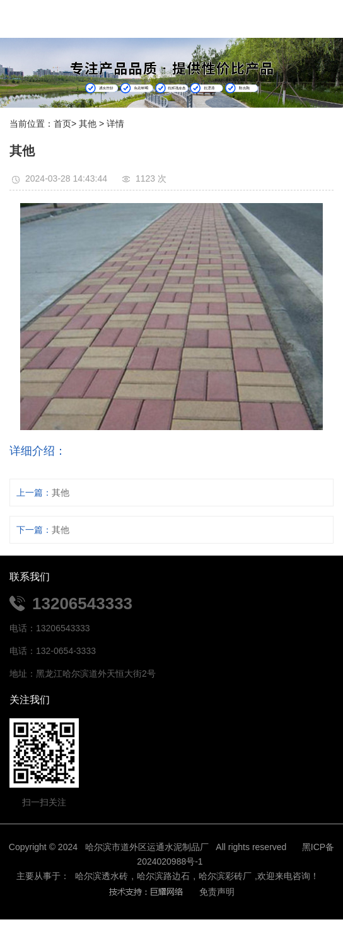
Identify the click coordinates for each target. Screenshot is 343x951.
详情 (115, 124)
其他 (87, 124)
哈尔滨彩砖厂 (225, 876)
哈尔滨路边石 (163, 876)
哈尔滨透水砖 (100, 876)
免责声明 (217, 892)
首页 (62, 124)
